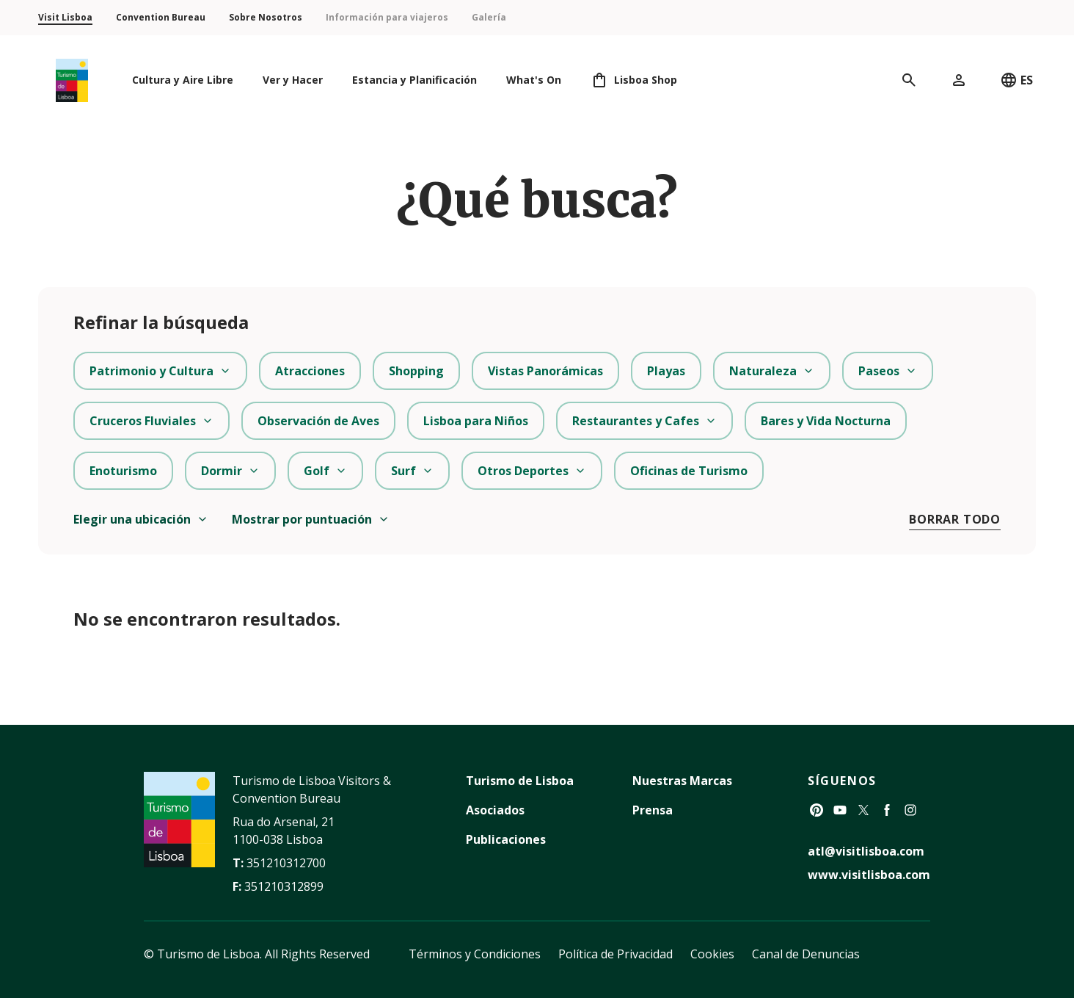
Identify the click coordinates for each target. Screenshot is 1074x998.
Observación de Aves (318, 421)
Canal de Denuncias (806, 954)
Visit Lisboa (65, 17)
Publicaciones (506, 839)
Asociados (495, 810)
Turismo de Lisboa (520, 781)
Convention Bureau (160, 17)
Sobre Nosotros (265, 17)
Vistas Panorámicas (545, 371)
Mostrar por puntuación (311, 519)
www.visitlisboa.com (869, 875)
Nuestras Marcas (682, 781)
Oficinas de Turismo (689, 471)
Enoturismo (123, 471)
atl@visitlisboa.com (866, 851)
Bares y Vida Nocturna (826, 421)
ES (1016, 80)
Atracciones (310, 371)
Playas (666, 371)
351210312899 (284, 886)
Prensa (652, 810)
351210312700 (286, 863)
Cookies (712, 954)
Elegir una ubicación (140, 519)
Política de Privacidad (615, 954)
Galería (489, 17)
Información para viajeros (387, 17)
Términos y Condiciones (475, 954)
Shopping (416, 371)
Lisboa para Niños (475, 421)
